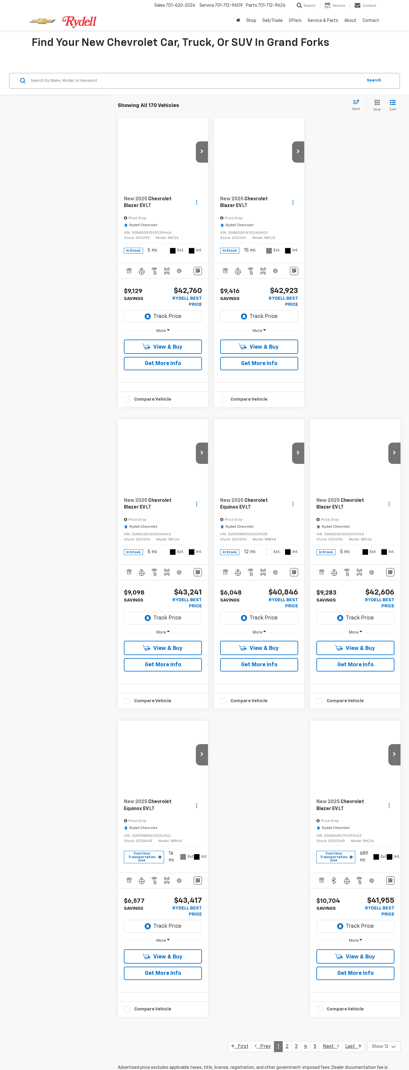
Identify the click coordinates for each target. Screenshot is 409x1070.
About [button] (350, 21)
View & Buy (162, 398)
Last (353, 789)
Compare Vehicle (152, 450)
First (239, 789)
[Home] (238, 20)
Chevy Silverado (255, 872)
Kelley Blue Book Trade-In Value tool (143, 1021)
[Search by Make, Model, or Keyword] (196, 132)
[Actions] (196, 253)
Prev (263, 789)
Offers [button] (295, 21)
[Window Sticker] (198, 322)
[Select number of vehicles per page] (383, 789)
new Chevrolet (189, 923)
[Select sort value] (357, 156)
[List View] (392, 157)
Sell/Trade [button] (272, 21)
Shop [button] (251, 21)
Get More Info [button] (163, 414)
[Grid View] (375, 157)
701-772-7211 (252, 1058)
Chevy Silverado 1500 (263, 985)
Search (374, 132)
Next (331, 789)
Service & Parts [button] (323, 21)
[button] (202, 203)
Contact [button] (371, 21)
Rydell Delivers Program (132, 911)
